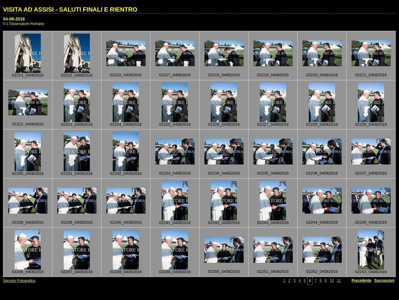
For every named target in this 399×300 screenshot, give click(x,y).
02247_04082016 (77, 271)
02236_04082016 (322, 173)
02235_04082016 (273, 173)
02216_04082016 (126, 75)
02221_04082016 (371, 75)
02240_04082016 (126, 222)
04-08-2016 (14, 18)
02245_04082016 (371, 222)
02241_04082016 (175, 222)
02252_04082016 (322, 271)
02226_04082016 (224, 124)
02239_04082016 (77, 222)
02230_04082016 (28, 173)
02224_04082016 (126, 124)
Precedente (361, 280)
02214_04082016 (28, 75)
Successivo (384, 280)
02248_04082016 (126, 271)
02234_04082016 (224, 173)
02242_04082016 (224, 222)
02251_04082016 (273, 271)
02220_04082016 (322, 75)
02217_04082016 (175, 75)
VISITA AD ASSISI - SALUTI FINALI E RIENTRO (70, 9)
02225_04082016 (175, 124)
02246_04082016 (28, 271)
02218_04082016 (224, 75)
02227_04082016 (273, 124)
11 (339, 280)
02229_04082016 (371, 124)
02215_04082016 (77, 75)
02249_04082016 (175, 271)
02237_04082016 (371, 173)
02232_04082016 (126, 173)
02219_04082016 (273, 75)
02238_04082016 (28, 222)
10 (332, 280)
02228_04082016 (322, 124)
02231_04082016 (77, 173)
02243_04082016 (273, 222)
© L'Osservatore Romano (23, 24)
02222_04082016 (28, 124)
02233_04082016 (175, 173)
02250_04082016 (224, 271)
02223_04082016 (77, 124)
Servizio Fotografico (19, 281)
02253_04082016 (371, 271)
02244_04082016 (322, 222)
